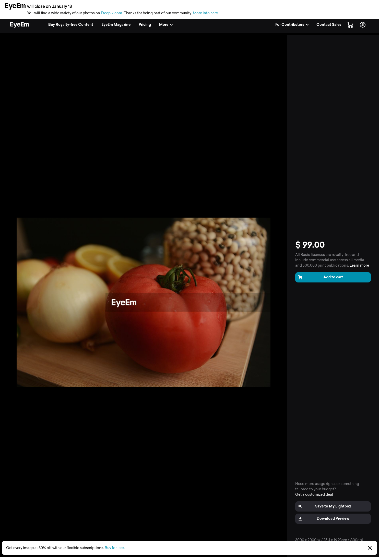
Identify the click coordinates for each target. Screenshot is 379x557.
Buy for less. (115, 548)
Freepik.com (111, 13)
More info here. (206, 13)
